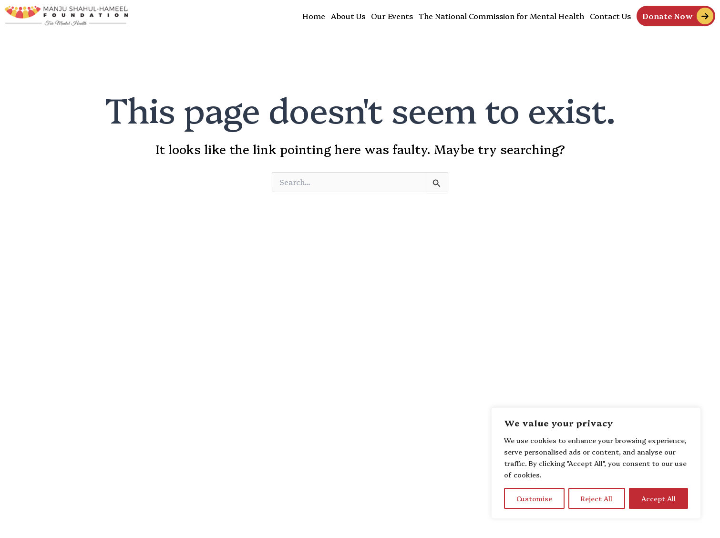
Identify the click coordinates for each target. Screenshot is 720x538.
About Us (348, 15)
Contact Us (610, 15)
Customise (534, 498)
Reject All (596, 498)
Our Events (392, 15)
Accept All (658, 498)
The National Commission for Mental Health (501, 15)
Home (313, 15)
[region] (596, 463)
